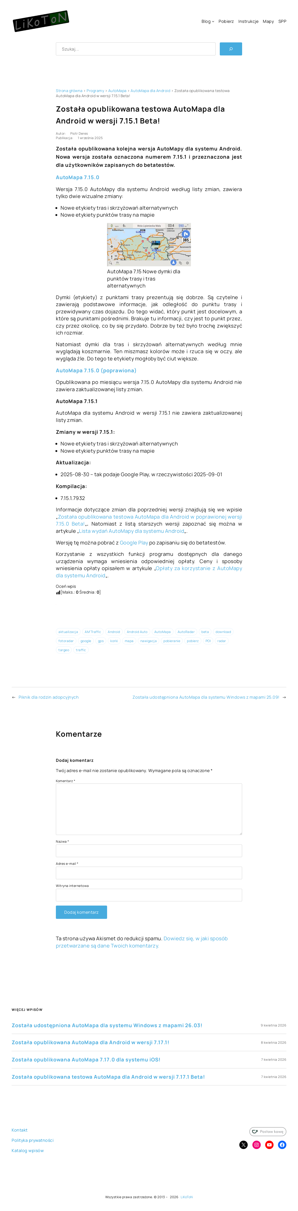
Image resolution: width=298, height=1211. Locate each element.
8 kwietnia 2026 (274, 1042)
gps (101, 641)
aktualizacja (68, 631)
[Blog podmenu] (213, 21)
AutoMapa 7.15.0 (77, 177)
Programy (95, 90)
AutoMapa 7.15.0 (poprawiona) (96, 370)
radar (221, 641)
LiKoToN (187, 1197)
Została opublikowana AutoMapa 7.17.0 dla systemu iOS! (86, 1059)
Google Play (134, 542)
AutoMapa (117, 90)
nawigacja (148, 641)
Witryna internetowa (72, 885)
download (223, 631)
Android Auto (137, 631)
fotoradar (66, 641)
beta (205, 631)
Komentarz (65, 781)
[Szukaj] (231, 48)
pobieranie (171, 641)
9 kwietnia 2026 (274, 1025)
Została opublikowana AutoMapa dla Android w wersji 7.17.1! (90, 1042)
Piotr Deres (79, 133)
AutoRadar (186, 631)
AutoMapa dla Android (150, 90)
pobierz (193, 641)
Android (114, 631)
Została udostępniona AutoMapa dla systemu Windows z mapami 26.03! (107, 1025)
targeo (63, 650)
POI (208, 641)
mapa (129, 641)
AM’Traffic (93, 631)
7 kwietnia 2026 (274, 1059)
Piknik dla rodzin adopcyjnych (49, 697)
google (86, 641)
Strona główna (69, 90)
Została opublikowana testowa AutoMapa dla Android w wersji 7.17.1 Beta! (108, 1076)
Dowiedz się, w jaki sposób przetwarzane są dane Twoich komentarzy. (142, 942)
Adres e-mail (67, 863)
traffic (81, 650)
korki (114, 641)
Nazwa (62, 841)
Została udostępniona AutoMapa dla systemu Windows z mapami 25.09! (206, 697)
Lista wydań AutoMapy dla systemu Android (131, 530)
